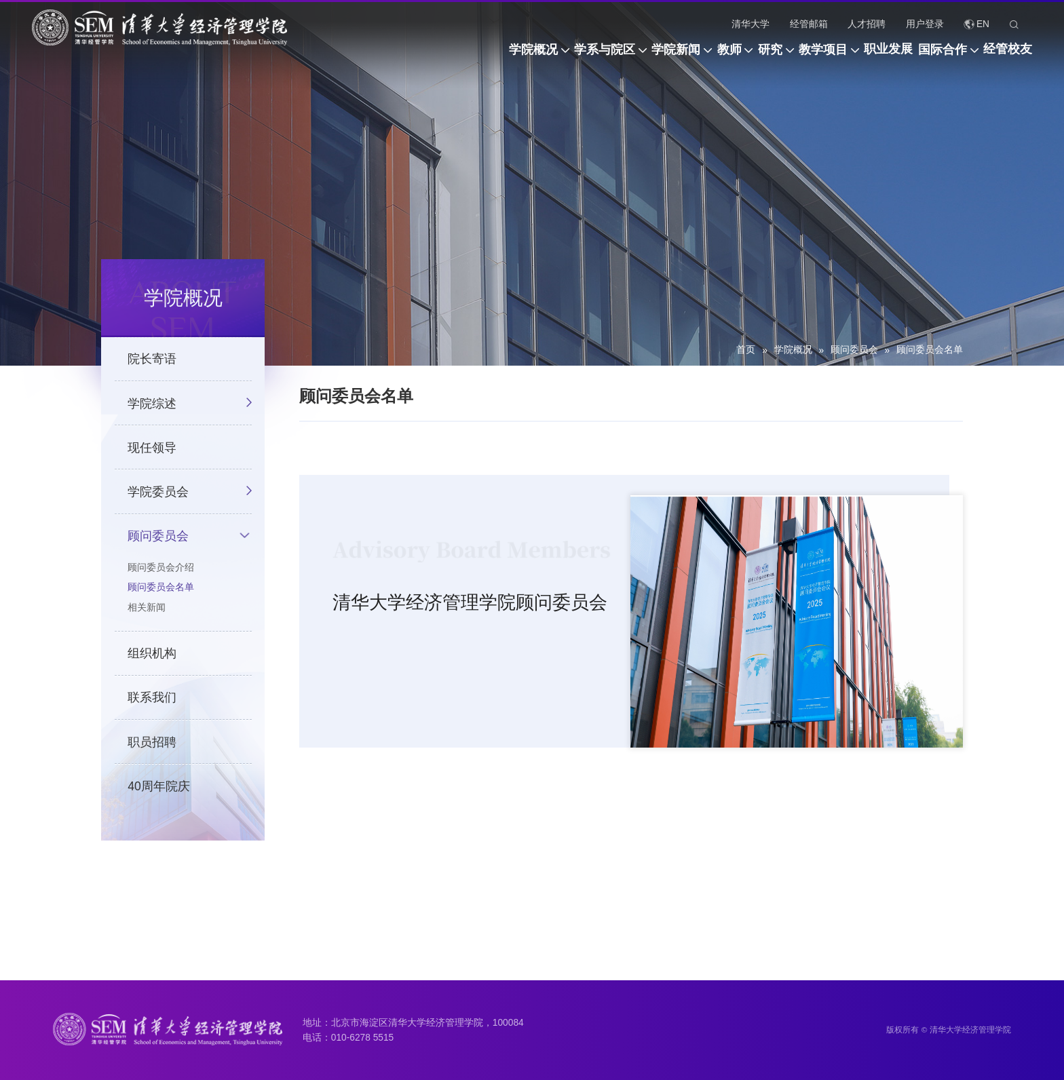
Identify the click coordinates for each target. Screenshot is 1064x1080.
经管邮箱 (809, 24)
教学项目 (768, 56)
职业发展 (852, 56)
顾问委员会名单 (929, 350)
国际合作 (924, 56)
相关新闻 (147, 619)
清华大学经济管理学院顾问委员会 (469, 607)
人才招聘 (867, 24)
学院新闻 (567, 56)
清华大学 (751, 24)
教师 (638, 56)
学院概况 (388, 56)
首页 (745, 350)
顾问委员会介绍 (161, 579)
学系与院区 (477, 56)
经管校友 (1007, 56)
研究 (697, 56)
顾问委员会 (854, 350)
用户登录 (925, 24)
